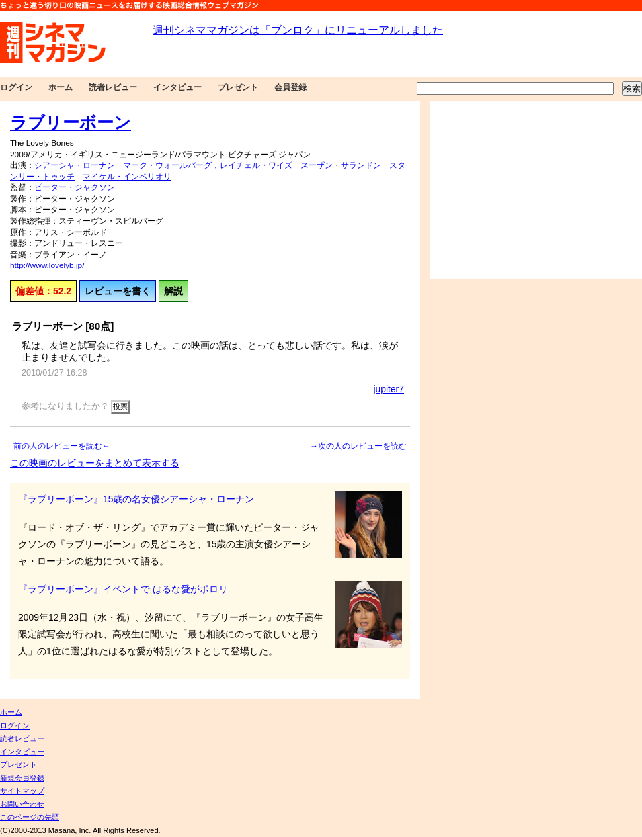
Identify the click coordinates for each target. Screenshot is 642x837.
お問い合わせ (22, 804)
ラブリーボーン (70, 122)
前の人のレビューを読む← (61, 446)
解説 (173, 290)
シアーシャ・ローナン (74, 165)
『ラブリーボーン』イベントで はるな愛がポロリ (123, 589)
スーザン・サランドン (340, 165)
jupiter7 (388, 389)
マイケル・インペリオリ (127, 176)
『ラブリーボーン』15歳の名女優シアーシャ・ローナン (136, 499)
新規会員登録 (22, 778)
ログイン (16, 87)
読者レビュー (113, 87)
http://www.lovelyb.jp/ (47, 265)
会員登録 (290, 87)
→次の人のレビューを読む (358, 446)
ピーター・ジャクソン (74, 187)
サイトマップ (22, 791)
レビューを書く (118, 290)
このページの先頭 (29, 817)
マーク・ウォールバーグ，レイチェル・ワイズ (207, 165)
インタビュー (177, 87)
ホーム (60, 87)
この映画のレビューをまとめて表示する (94, 462)
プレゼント (238, 87)
